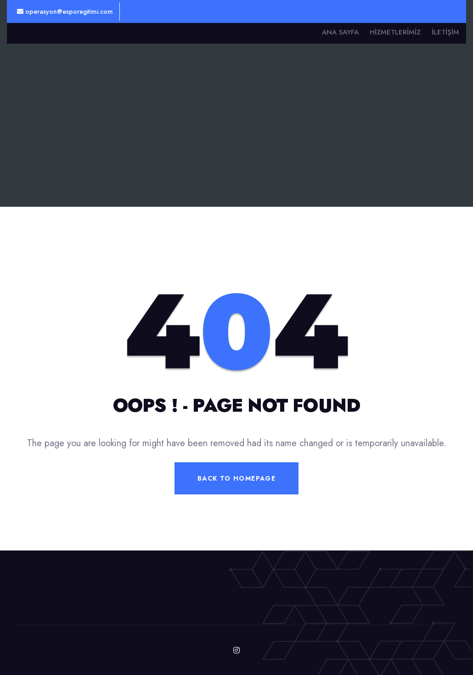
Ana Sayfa (340, 32)
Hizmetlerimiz (395, 32)
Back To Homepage (236, 478)
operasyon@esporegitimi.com (65, 11)
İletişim (445, 32)
